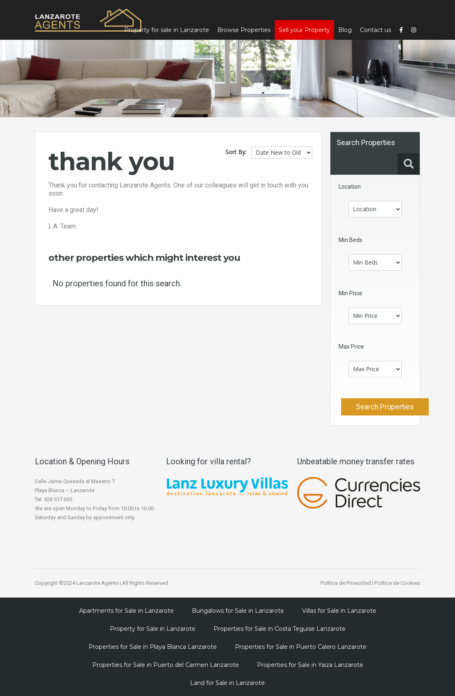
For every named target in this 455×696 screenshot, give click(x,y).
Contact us (375, 30)
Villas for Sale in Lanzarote (339, 610)
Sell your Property (304, 30)
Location (350, 186)
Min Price (350, 293)
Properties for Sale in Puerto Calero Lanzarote (300, 646)
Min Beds (350, 240)
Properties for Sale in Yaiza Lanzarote (310, 665)
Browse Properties (244, 30)
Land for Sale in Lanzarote (227, 683)
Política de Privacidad (346, 583)
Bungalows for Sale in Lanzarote (238, 610)
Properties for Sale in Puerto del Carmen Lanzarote (165, 665)
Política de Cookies (397, 583)
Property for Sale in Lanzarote (153, 628)
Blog (345, 30)
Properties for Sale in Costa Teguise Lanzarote (280, 628)
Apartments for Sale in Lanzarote (126, 610)
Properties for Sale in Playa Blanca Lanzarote (153, 646)
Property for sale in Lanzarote (166, 30)
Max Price (351, 346)
